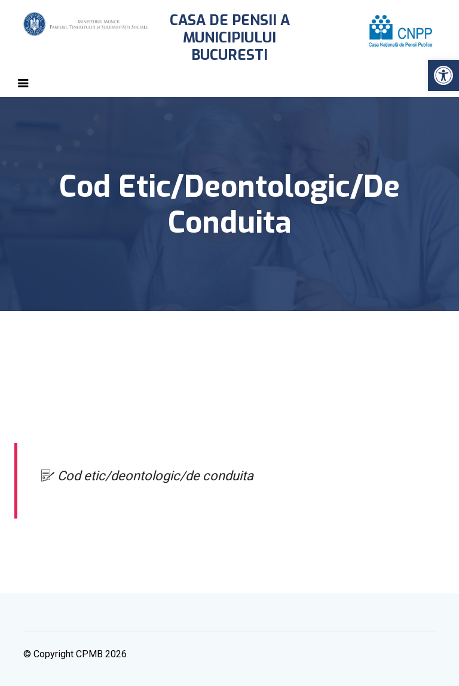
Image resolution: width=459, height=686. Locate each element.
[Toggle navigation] (23, 83)
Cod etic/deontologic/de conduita (147, 475)
